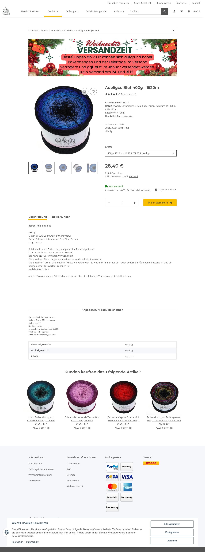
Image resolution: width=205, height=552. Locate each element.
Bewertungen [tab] (61, 216)
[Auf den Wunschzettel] (93, 91)
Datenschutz (73, 463)
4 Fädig (121, 112)
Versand (133, 176)
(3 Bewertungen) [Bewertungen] (120, 94)
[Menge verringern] (108, 202)
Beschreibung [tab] (37, 216)
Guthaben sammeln (118, 2)
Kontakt (196, 2)
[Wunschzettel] (181, 11)
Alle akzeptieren (172, 524)
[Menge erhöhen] (134, 202)
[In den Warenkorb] (31, 83)
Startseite (181, 2)
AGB (69, 469)
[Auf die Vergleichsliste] (84, 91)
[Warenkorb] (193, 11)
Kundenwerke (163, 2)
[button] (174, 11)
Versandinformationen (40, 474)
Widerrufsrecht (75, 486)
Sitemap (71, 474)
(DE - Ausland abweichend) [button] (138, 189)
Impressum (73, 480)
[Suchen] (144, 11)
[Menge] (121, 202)
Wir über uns (35, 463)
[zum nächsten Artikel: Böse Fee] (173, 30)
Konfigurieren (172, 532)
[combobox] (141, 153)
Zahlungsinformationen (41, 469)
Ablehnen (172, 540)
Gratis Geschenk (142, 2)
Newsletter (34, 480)
